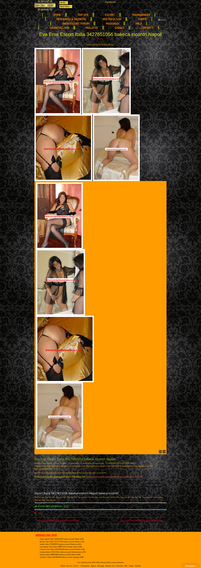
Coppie (142, 19)
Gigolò (119, 28)
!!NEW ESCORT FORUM (75, 23)
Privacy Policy (106, 562)
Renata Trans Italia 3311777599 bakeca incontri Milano (60, 541)
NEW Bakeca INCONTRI (71, 19)
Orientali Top (59, 28)
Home (57, 15)
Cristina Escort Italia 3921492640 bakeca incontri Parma (60, 549)
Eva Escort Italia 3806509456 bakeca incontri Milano (143, 520)
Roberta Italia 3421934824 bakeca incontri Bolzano (56, 520)
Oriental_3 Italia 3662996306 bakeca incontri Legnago (59, 557)
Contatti (147, 28)
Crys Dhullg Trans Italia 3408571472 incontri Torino (59, 547)
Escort (110, 15)
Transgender (141, 15)
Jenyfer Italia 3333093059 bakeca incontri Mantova (58, 544)
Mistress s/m (112, 19)
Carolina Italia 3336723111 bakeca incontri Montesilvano (61, 552)
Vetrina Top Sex (66, 566)
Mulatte (92, 28)
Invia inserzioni (118, 562)
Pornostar (119, 566)
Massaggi (112, 23)
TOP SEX (83, 15)
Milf (139, 23)
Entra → (63, 3)
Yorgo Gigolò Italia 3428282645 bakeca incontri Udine (59, 539)
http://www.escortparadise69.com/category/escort (114, 476)
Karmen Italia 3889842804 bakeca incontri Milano (58, 554)
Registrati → (66, 6)
